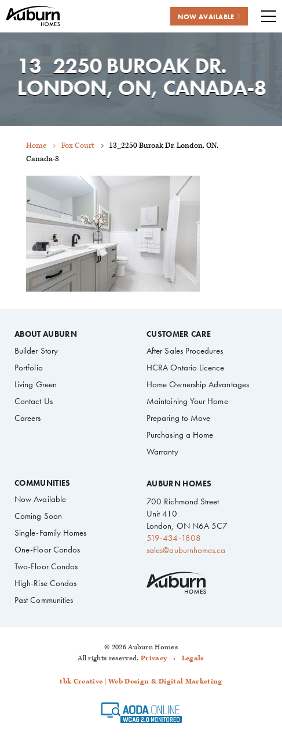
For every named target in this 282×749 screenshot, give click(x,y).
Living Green (35, 384)
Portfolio (28, 367)
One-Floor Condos (47, 549)
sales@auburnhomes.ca (186, 550)
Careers (27, 418)
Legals (193, 658)
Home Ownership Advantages (198, 384)
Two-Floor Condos (46, 566)
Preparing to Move (178, 418)
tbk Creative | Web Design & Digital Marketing (141, 681)
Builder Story (36, 351)
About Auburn (45, 334)
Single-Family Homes (50, 533)
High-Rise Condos (45, 583)
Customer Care (179, 334)
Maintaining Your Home (187, 401)
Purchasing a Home (180, 435)
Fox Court (77, 146)
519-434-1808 (174, 538)
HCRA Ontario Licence (185, 367)
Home (36, 146)
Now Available (40, 499)
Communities (42, 483)
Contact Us (33, 401)
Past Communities (43, 600)
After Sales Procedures (185, 351)
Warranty (162, 451)
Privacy (154, 658)
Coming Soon (38, 516)
